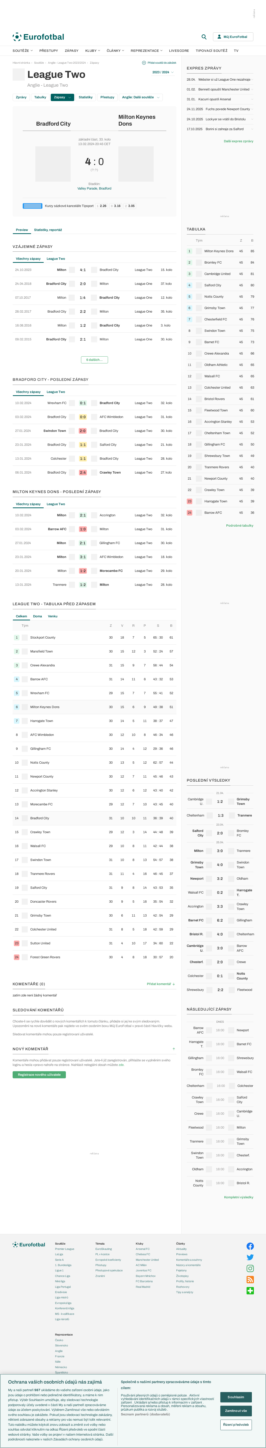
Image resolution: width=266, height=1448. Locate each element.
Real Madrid (143, 1286)
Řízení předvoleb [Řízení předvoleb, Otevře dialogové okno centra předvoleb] (236, 1424)
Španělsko (61, 1372)
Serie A (59, 1259)
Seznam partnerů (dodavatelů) (145, 1414)
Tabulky (40, 97)
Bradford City (53, 124)
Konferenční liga (64, 1308)
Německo (61, 1367)
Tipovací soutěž (212, 51)
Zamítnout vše (236, 1411)
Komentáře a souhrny (189, 1259)
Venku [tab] (53, 616)
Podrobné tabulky (239, 525)
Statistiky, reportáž (48, 230)
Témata (99, 1243)
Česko (59, 1340)
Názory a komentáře (188, 1265)
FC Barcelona (144, 1281)
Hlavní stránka (21, 62)
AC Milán (141, 1265)
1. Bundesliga (63, 1265)
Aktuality (181, 1248)
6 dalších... (94, 360)
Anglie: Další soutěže (140, 97)
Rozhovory (183, 1286)
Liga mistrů (61, 1297)
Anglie (59, 1350)
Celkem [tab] (21, 616)
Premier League (64, 1248)
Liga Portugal (63, 1286)
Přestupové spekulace (109, 1270)
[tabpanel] (94, 315)
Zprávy (21, 97)
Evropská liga (63, 1302)
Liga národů (62, 1319)
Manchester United (147, 1259)
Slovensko (61, 1345)
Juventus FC (143, 1270)
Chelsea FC (143, 1254)
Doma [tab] (37, 616)
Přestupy (48, 51)
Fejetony (181, 1270)
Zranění (100, 1275)
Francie (59, 1356)
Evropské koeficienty (108, 1259)
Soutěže (23, 51)
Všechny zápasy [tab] (28, 259)
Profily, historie (185, 1281)
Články (180, 1243)
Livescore (179, 51)
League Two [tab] (56, 259)
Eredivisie (61, 1292)
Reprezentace (147, 51)
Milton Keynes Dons (136, 120)
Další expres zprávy (238, 141)
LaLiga (59, 1254)
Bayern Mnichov (146, 1275)
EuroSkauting (103, 1248)
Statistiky (86, 97)
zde (121, 1065)
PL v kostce (102, 1254)
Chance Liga (62, 1275)
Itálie (58, 1361)
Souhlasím (236, 1397)
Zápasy (72, 51)
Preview (22, 230)
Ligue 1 (59, 1270)
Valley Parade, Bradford (94, 188)
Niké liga (60, 1281)
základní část (87, 139)
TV (236, 51)
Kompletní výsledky (238, 1197)
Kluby (92, 51)
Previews (182, 1254)
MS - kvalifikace (64, 1313)
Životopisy (182, 1275)
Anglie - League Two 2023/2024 (67, 62)
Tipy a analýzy (184, 1292)
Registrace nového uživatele (39, 1075)
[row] (94, 270)
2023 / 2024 (163, 72)
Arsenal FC (143, 1248)
